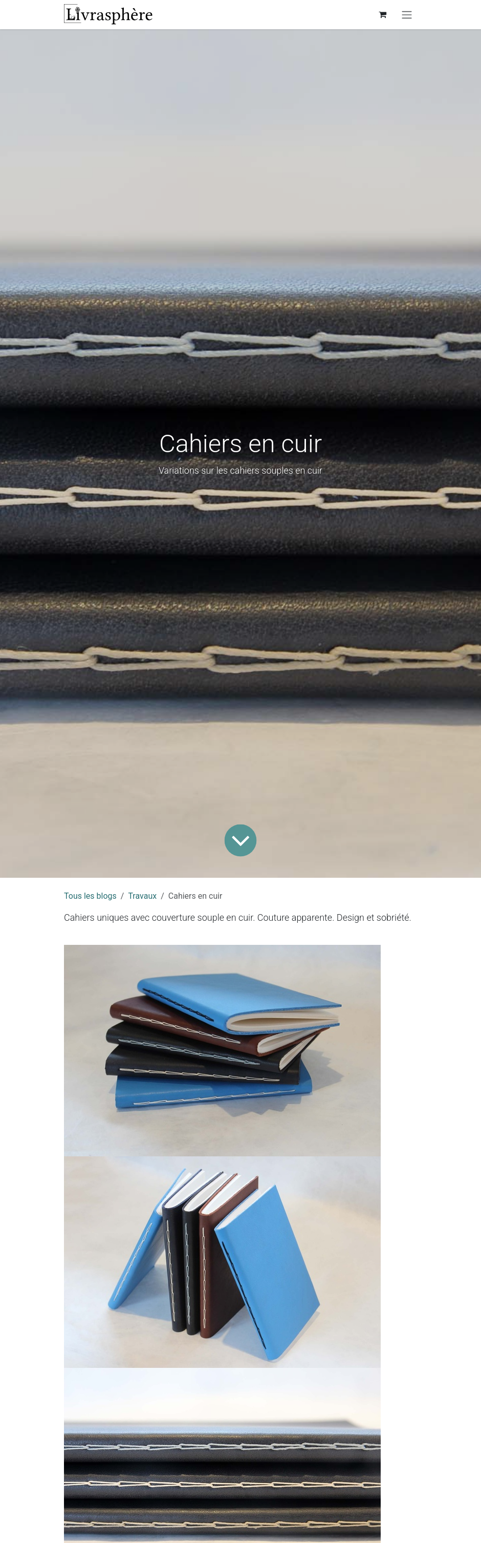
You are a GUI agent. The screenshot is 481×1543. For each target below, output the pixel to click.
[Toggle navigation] (407, 14)
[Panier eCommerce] (382, 14)
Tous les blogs (90, 896)
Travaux (142, 896)
